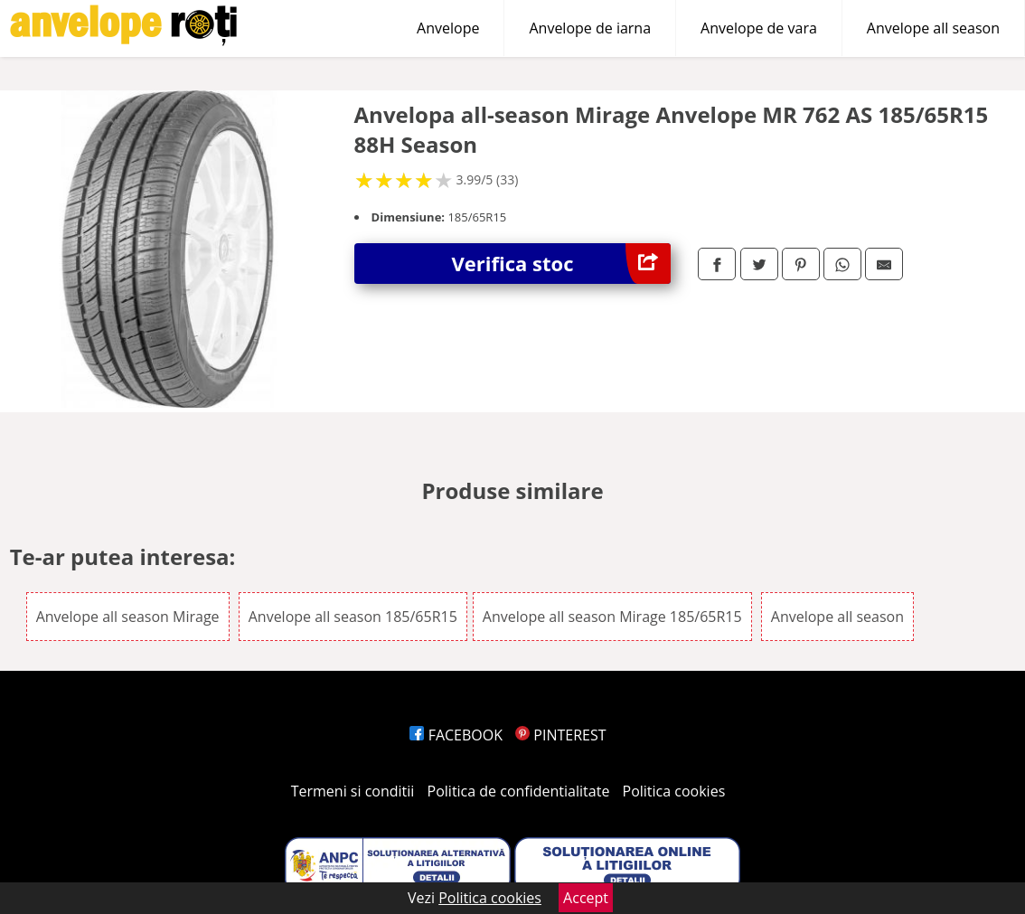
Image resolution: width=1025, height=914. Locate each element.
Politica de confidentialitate (519, 791)
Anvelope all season (933, 28)
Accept (585, 898)
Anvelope (448, 28)
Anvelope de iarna (590, 28)
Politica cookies (674, 791)
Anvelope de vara (759, 28)
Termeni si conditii (353, 791)
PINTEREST (560, 735)
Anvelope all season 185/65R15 (353, 617)
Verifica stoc (562, 263)
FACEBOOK (456, 735)
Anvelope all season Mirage (128, 617)
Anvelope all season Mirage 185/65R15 (612, 617)
